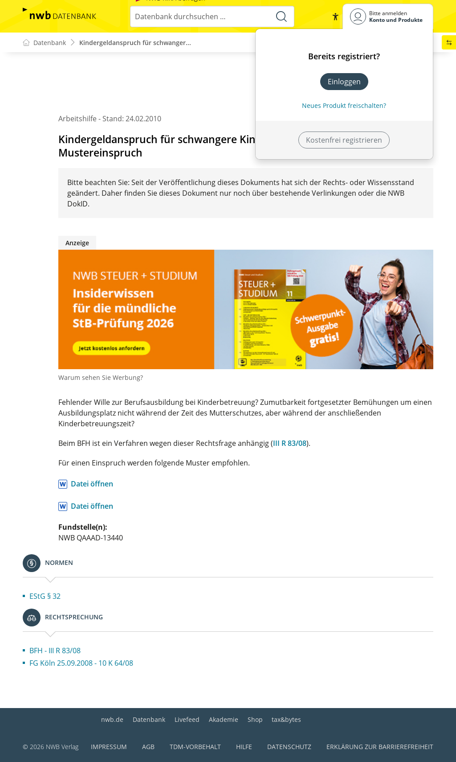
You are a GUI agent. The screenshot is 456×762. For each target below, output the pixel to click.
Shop (255, 719)
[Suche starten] (281, 16)
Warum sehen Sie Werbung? (100, 378)
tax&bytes (286, 719)
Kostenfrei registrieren (344, 140)
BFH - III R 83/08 (55, 651)
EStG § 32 (45, 596)
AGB (148, 746)
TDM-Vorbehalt (195, 746)
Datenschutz (289, 746)
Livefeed (187, 719)
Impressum (109, 746)
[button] (335, 16)
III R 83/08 (289, 444)
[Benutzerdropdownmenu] (387, 16)
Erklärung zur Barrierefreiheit (379, 746)
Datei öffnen (92, 484)
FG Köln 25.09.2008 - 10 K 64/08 (81, 663)
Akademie (223, 719)
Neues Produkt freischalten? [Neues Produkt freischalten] (344, 105)
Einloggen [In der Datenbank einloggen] (344, 81)
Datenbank (149, 719)
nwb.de (112, 719)
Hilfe (244, 746)
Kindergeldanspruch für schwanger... (135, 42)
